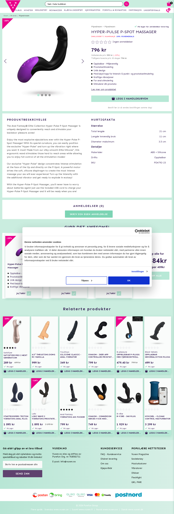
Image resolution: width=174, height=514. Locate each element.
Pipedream (24, 16)
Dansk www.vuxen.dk (132, 509)
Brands (13, 16)
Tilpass (86, 280)
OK (129, 280)
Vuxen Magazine (140, 454)
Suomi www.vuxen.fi (82, 509)
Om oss (104, 463)
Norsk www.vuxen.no (107, 509)
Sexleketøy (137, 459)
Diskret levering (109, 459)
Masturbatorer (139, 463)
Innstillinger (138, 271)
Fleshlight (136, 477)
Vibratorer (136, 468)
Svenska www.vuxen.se (57, 509)
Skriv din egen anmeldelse (89, 214)
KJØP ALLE (156, 275)
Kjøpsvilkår (106, 468)
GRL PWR (136, 482)
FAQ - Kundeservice (111, 454)
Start (6, 16)
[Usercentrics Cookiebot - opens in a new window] (137, 231)
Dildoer (135, 473)
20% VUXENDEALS (125, 36)
